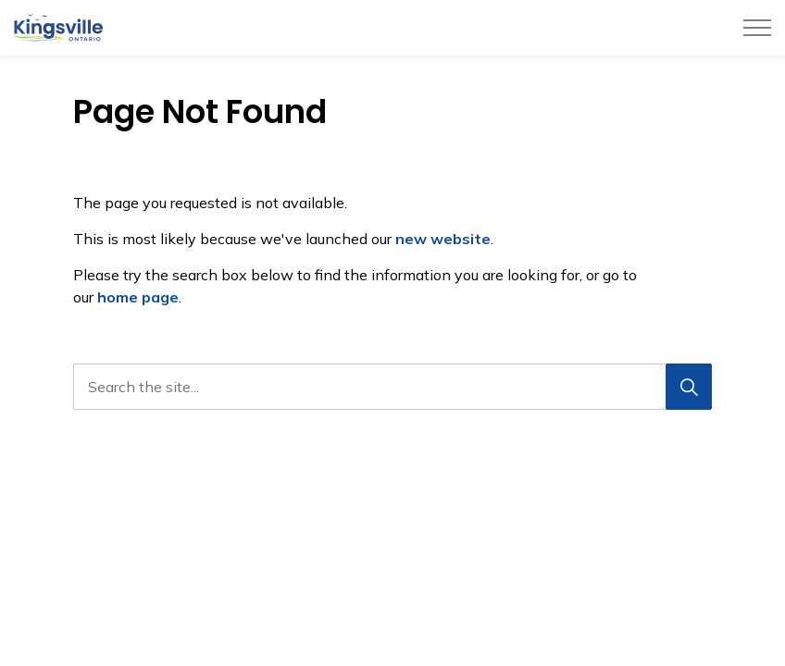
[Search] (689, 387)
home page (138, 297)
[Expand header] (757, 28)
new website (443, 238)
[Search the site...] (392, 387)
